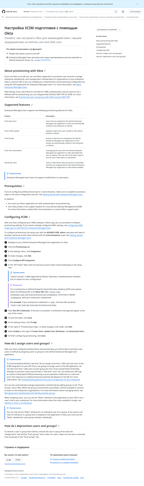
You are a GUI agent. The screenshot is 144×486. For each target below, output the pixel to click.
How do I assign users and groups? (28, 343)
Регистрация (135, 11)
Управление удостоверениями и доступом (60, 17)
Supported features (18, 104)
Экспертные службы (71, 478)
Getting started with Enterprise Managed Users (62, 194)
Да (9, 460)
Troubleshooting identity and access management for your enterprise (50, 379)
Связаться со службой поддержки (64, 462)
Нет (17, 460)
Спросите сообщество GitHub (62, 459)
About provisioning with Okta (25, 71)
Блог (82, 478)
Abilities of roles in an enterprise (18, 403)
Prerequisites (14, 186)
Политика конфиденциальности (14, 464)
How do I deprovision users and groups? (32, 426)
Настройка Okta (132, 17)
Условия (24, 478)
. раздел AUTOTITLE (42, 60)
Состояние (51, 478)
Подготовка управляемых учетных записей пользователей (101, 17)
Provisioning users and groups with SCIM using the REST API (44, 97)
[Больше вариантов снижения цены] (120, 29)
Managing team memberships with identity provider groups (29, 393)
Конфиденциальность (37, 478)
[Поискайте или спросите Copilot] (82, 11)
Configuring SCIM (17, 217)
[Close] (137, 3)
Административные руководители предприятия (23, 17)
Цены (59, 478)
